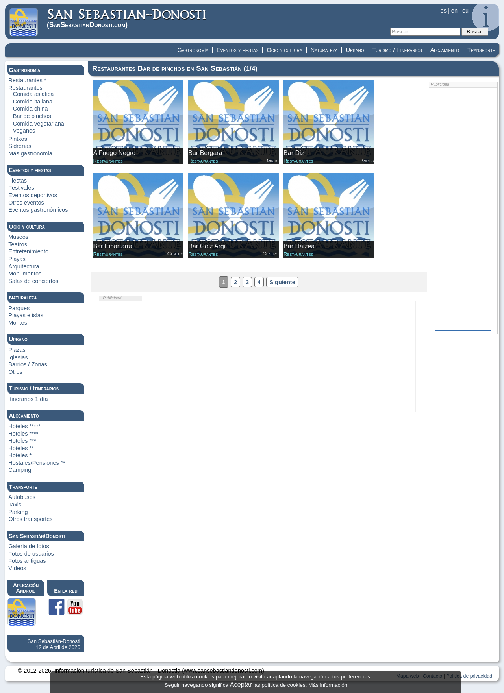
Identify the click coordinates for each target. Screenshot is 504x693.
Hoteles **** (23, 434)
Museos (18, 237)
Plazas (17, 350)
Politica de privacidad (469, 676)
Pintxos (17, 139)
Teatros (17, 244)
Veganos (24, 131)
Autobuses (21, 497)
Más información (327, 685)
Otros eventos (26, 203)
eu (465, 10)
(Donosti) (127, 18)
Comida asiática (33, 94)
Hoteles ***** (24, 426)
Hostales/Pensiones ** (36, 463)
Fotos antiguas (27, 561)
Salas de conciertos (33, 281)
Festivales (21, 188)
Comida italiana (32, 101)
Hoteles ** (21, 448)
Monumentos (24, 273)
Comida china (30, 108)
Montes (17, 323)
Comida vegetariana (38, 123)
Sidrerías (19, 146)
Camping (19, 470)
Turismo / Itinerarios (397, 50)
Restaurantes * (27, 80)
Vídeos (17, 568)
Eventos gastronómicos (38, 210)
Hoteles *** (22, 441)
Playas (17, 259)
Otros (15, 372)
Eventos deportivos (32, 195)
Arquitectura (23, 266)
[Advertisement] (257, 356)
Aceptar (241, 684)
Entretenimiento (28, 251)
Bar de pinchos (32, 116)
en (454, 10)
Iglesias (18, 357)
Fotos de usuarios (31, 554)
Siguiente (282, 282)
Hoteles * (20, 455)
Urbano (355, 50)
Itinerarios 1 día (28, 399)
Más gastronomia (30, 153)
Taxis (14, 504)
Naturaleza (324, 50)
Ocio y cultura (284, 50)
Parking (18, 512)
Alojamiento (444, 50)
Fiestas (17, 180)
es (444, 10)
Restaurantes (25, 88)
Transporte (481, 50)
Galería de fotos (28, 546)
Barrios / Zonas (27, 364)
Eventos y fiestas (237, 50)
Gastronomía (193, 50)
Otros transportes (30, 519)
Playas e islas (25, 315)
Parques (19, 308)
